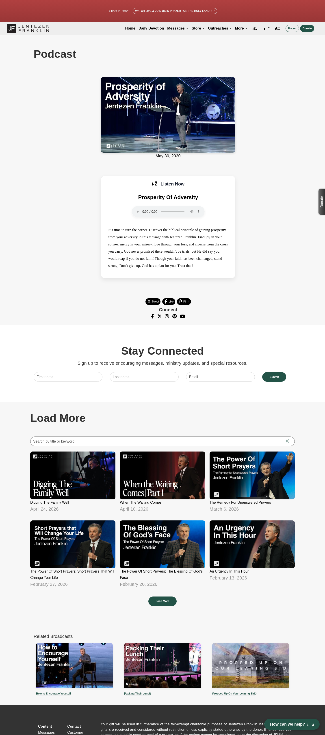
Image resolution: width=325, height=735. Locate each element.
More (241, 28)
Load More (162, 601)
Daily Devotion (151, 28)
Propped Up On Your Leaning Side (234, 693)
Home (130, 28)
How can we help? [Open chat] (292, 724)
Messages (177, 28)
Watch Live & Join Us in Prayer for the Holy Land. (175, 11)
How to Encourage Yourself (53, 693)
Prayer (292, 28)
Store (198, 28)
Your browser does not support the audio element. (168, 211)
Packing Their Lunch (137, 693)
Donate (307, 28)
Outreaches (220, 28)
